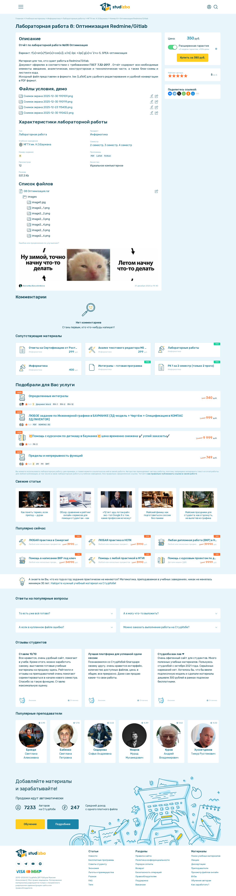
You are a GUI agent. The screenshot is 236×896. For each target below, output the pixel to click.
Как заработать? (200, 884)
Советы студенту (97, 864)
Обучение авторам (201, 880)
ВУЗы (194, 876)
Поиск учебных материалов (205, 856)
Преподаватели (199, 868)
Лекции (195, 860)
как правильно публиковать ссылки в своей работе (172, 474)
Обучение (30, 824)
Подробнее (62, 824)
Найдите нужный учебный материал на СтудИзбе (83, 583)
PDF (92, 156)
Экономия (93, 868)
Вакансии (141, 884)
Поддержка (142, 880)
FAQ (90, 880)
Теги (90, 884)
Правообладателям (146, 876)
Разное (92, 876)
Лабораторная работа (33, 134)
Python (107, 156)
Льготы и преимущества (101, 872)
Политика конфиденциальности (153, 860)
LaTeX (99, 156)
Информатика (99, 134)
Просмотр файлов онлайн (204, 872)
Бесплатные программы (101, 860)
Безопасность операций (149, 872)
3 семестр (111, 145)
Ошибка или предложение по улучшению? (39, 243)
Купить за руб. (192, 57)
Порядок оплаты (144, 864)
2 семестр (96, 145)
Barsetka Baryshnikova (32, 285)
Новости (92, 856)
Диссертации (198, 864)
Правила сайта (143, 856)
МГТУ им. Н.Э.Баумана (35, 144)
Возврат (140, 868)
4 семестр (125, 145)
